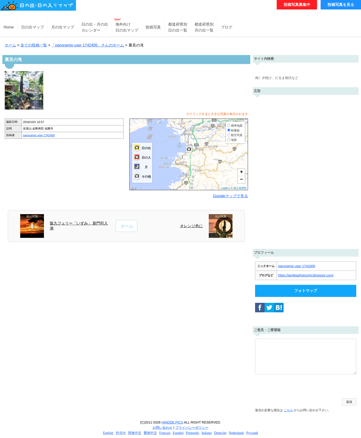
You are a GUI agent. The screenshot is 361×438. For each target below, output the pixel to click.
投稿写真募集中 (297, 5)
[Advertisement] (305, 171)
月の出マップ (62, 27)
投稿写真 (153, 27)
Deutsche (220, 433)
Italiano (207, 433)
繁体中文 (150, 433)
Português (192, 433)
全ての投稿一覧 (33, 45)
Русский (252, 433)
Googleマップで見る (230, 196)
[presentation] (291, 387)
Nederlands (236, 433)
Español (178, 433)
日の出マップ (32, 27)
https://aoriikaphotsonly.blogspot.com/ (305, 275)
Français (164, 433)
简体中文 (134, 433)
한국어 (121, 433)
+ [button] (241, 172)
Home (9, 27)
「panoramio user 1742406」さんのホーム (87, 45)
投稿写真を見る (341, 5)
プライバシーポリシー (192, 427)
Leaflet (225, 188)
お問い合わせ (162, 427)
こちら (288, 410)
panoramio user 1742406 (39, 135)
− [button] (241, 179)
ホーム (10, 45)
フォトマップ (305, 291)
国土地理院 (240, 188)
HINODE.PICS (172, 422)
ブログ (226, 27)
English (108, 433)
